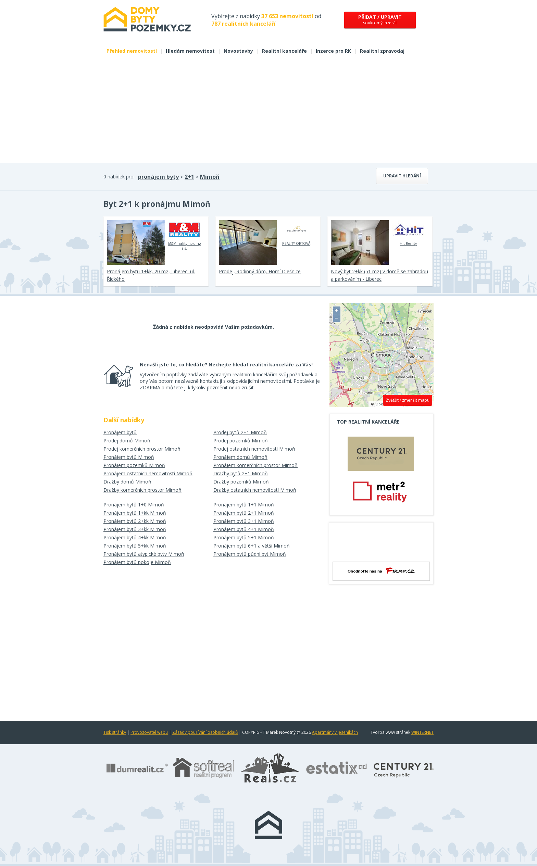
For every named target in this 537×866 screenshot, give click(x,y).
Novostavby (238, 51)
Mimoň (210, 176)
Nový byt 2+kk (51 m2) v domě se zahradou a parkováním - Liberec (379, 275)
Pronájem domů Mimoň (240, 457)
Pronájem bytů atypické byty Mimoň (143, 554)
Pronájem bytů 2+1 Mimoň (243, 513)
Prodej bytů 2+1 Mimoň (240, 432)
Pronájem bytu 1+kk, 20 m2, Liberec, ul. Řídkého (151, 275)
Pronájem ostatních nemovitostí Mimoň (147, 473)
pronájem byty (158, 176)
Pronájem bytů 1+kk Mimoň (134, 513)
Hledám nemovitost (190, 51)
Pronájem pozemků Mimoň (134, 465)
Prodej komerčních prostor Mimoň (141, 448)
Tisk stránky (114, 732)
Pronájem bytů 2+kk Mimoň (134, 521)
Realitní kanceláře (284, 51)
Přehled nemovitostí (132, 51)
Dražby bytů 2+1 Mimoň (240, 473)
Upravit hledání (402, 176)
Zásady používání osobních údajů (205, 732)
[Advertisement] (268, 112)
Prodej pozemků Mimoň (240, 440)
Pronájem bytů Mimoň (128, 457)
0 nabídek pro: (119, 176)
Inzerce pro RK (333, 51)
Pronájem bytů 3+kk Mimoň (134, 529)
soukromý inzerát (380, 20)
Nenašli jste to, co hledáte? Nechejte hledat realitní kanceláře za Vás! (226, 364)
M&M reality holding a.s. (184, 235)
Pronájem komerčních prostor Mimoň (255, 465)
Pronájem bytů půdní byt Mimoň (249, 554)
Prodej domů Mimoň (126, 440)
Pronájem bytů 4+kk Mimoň (134, 537)
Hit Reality (408, 233)
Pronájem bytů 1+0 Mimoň (133, 504)
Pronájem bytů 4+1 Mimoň (243, 529)
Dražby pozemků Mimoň (241, 481)
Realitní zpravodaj (382, 51)
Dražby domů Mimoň (127, 481)
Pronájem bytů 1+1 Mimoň (243, 504)
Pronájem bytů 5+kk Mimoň (134, 545)
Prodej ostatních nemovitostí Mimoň (254, 448)
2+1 (189, 176)
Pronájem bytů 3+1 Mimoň (243, 521)
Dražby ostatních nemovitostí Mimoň (254, 490)
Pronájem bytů (120, 432)
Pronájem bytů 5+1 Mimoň (243, 537)
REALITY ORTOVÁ (296, 233)
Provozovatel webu (149, 732)
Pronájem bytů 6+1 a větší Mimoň (251, 545)
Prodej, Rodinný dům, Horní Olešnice (260, 271)
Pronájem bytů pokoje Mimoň (137, 562)
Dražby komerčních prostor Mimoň (142, 490)
